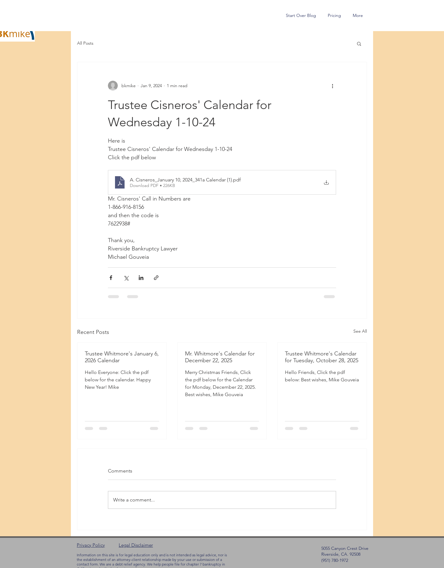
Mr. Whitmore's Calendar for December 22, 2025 (220, 357)
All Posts (85, 43)
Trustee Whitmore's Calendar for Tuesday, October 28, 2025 (321, 357)
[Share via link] (156, 278)
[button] (359, 43)
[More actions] (332, 85)
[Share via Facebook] (111, 278)
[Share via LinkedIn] (141, 278)
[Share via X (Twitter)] (126, 278)
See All (360, 331)
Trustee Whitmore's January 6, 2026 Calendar (122, 357)
